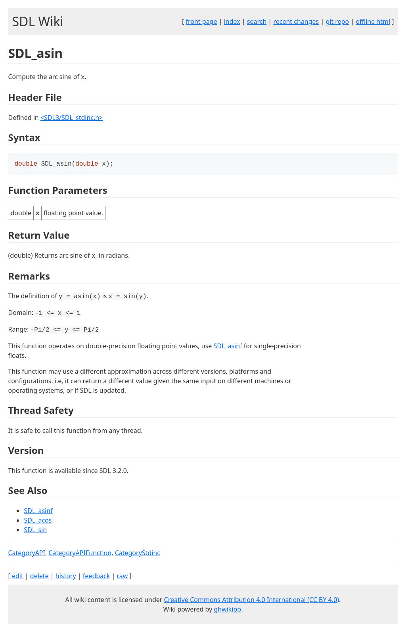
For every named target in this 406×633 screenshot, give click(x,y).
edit (17, 576)
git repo (337, 21)
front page (201, 21)
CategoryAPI (26, 553)
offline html (373, 21)
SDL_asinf (228, 346)
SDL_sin (35, 530)
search (257, 21)
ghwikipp (227, 610)
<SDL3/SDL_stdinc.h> (71, 117)
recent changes (296, 21)
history (66, 576)
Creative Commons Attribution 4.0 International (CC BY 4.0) (251, 600)
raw (122, 576)
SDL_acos (38, 521)
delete (39, 576)
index (232, 21)
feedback (96, 576)
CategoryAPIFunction (79, 553)
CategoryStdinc (137, 553)
